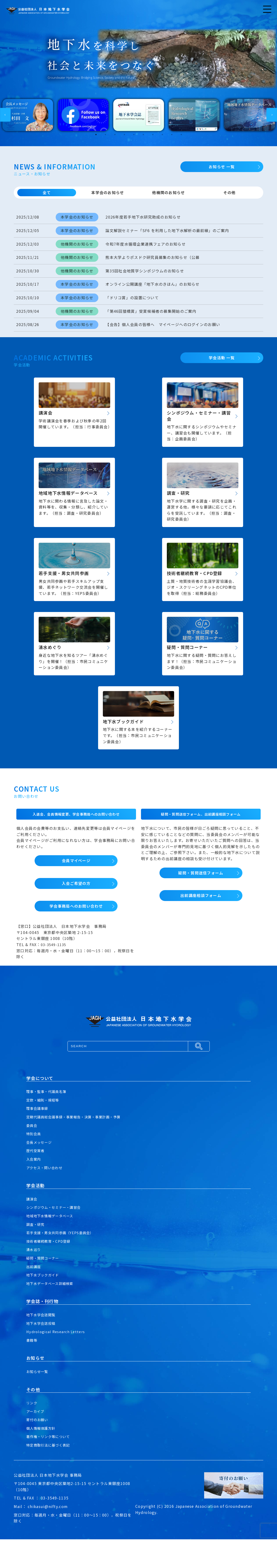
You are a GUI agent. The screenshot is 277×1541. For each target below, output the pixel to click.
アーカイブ (36, 1413)
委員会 (32, 1127)
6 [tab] (143, 136)
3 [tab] (115, 136)
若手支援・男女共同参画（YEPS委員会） (64, 1234)
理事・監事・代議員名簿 (48, 1093)
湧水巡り (34, 1251)
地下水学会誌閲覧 (42, 1316)
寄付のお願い (38, 1421)
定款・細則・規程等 (44, 1102)
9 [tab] (171, 136)
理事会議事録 (38, 1110)
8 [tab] (162, 136)
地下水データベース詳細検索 (52, 1285)
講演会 (32, 1201)
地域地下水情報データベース (52, 1217)
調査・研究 (36, 1226)
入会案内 (34, 1161)
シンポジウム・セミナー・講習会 (57, 1209)
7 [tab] (152, 136)
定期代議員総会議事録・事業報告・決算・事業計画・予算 (79, 1118)
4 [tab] (124, 136)
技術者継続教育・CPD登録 (51, 1243)
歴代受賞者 (36, 1152)
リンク (32, 1404)
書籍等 (32, 1342)
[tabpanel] (27, 117)
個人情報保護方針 (42, 1430)
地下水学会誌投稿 (42, 1325)
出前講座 (34, 1268)
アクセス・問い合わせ (46, 1169)
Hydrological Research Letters (57, 1333)
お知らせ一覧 (38, 1373)
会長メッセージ (40, 1144)
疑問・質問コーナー (44, 1260)
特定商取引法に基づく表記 (50, 1447)
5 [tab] (134, 136)
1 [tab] (96, 136)
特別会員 (34, 1135)
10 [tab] (181, 136)
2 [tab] (105, 136)
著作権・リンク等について (50, 1438)
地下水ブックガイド (44, 1276)
